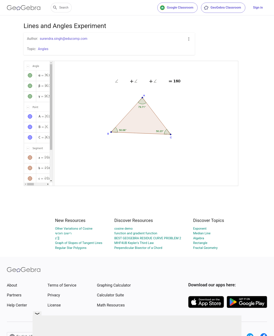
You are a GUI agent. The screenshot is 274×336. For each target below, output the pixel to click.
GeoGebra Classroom (222, 7)
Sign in (258, 7)
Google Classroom (176, 7)
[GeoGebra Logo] (23, 7)
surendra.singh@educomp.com (63, 39)
